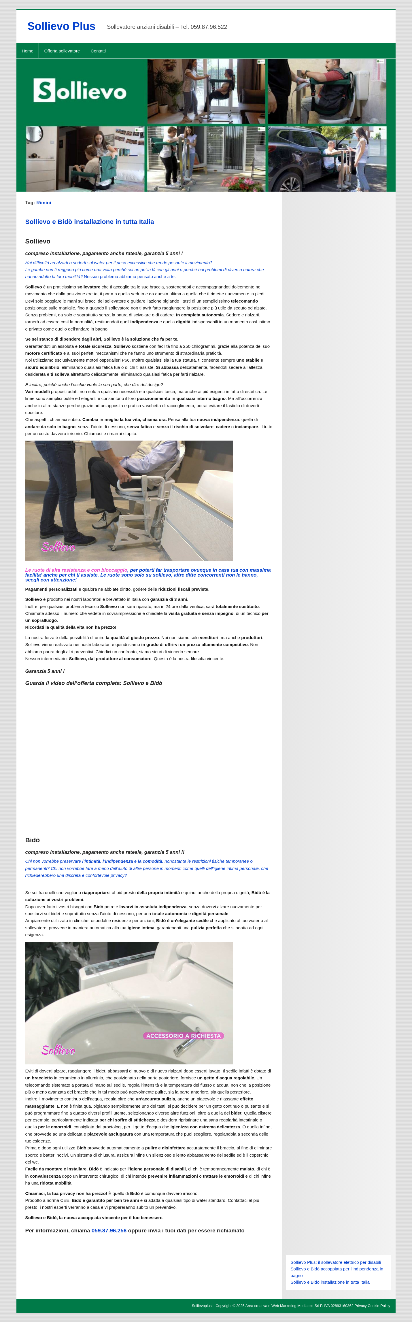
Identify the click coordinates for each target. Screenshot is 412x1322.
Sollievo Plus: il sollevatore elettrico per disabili (335, 1262)
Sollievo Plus (61, 26)
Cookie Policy (378, 1306)
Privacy (360, 1306)
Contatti (98, 50)
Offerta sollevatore (62, 50)
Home (27, 50)
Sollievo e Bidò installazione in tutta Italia (89, 221)
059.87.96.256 (109, 1230)
